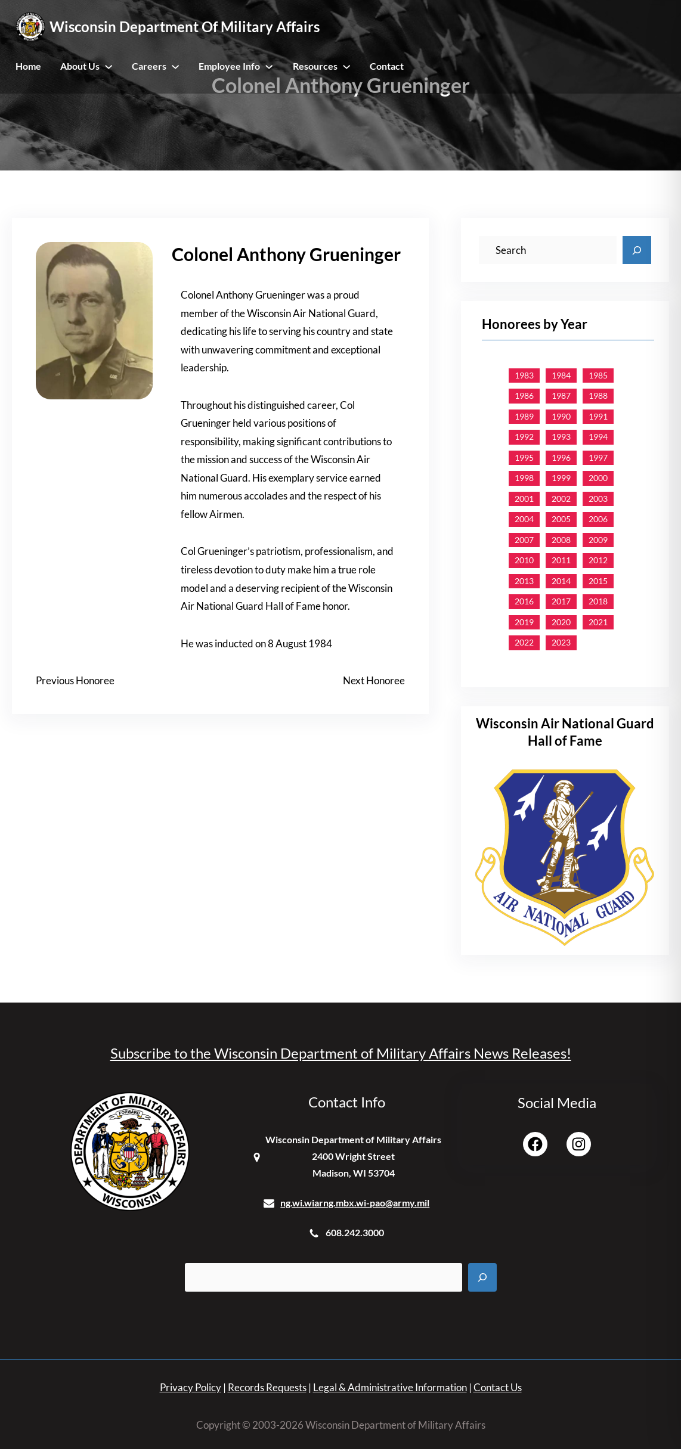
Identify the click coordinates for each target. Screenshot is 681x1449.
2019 (524, 622)
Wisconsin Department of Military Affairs (184, 26)
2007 (524, 540)
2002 (561, 499)
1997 (598, 457)
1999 (561, 478)
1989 (524, 416)
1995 (524, 457)
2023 (561, 642)
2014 (561, 581)
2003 (598, 499)
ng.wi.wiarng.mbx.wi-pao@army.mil (354, 1202)
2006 (598, 519)
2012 (598, 560)
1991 (598, 416)
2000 (598, 478)
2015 (598, 581)
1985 (598, 375)
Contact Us (497, 1387)
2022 (524, 642)
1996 (561, 457)
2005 (561, 519)
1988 (598, 395)
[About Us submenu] (108, 66)
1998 (524, 478)
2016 (524, 601)
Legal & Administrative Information (390, 1387)
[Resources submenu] (346, 66)
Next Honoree (374, 680)
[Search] (637, 250)
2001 (524, 499)
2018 (598, 601)
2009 (598, 540)
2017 (561, 601)
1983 (524, 375)
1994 (598, 437)
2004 (524, 519)
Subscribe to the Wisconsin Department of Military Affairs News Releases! (340, 1053)
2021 (598, 622)
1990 (561, 416)
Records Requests (267, 1387)
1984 (561, 375)
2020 (561, 622)
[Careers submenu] (175, 66)
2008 (561, 540)
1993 (561, 437)
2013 (524, 581)
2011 (561, 560)
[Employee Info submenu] (269, 66)
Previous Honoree (75, 680)
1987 (561, 395)
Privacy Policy (190, 1387)
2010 (524, 560)
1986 (524, 395)
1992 (524, 437)
